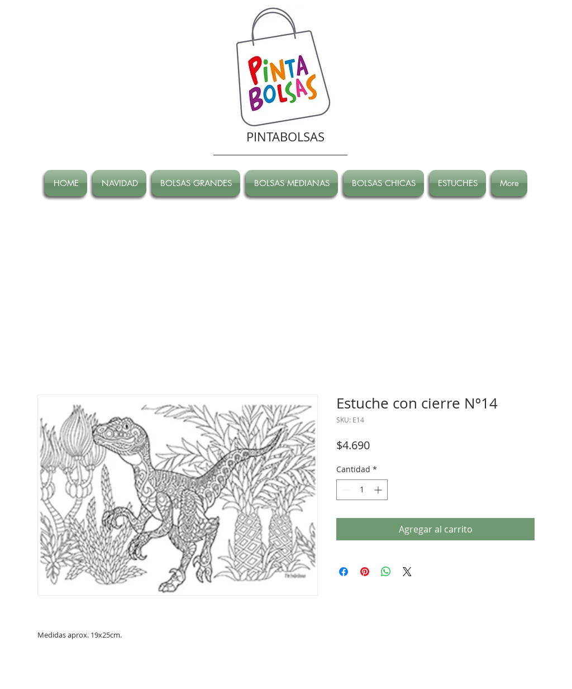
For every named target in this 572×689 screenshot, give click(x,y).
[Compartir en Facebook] (343, 571)
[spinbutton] (362, 490)
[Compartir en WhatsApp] (386, 571)
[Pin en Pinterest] (364, 571)
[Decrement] (345, 490)
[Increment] (379, 490)
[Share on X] (407, 571)
